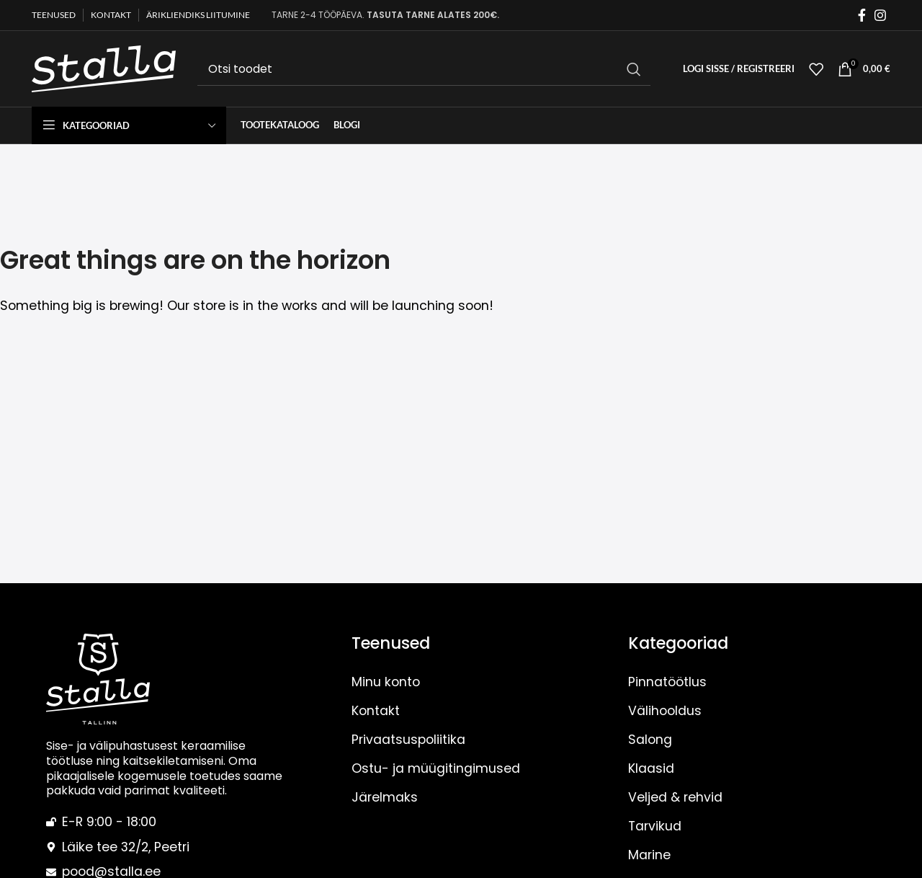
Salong (650, 739)
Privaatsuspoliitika (408, 739)
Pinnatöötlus (667, 682)
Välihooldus (665, 710)
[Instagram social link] (880, 15)
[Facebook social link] (862, 15)
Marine (649, 855)
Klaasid (651, 768)
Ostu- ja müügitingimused (436, 768)
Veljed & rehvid (675, 797)
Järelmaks (385, 797)
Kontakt (376, 710)
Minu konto (386, 682)
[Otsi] (423, 69)
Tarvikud (654, 826)
